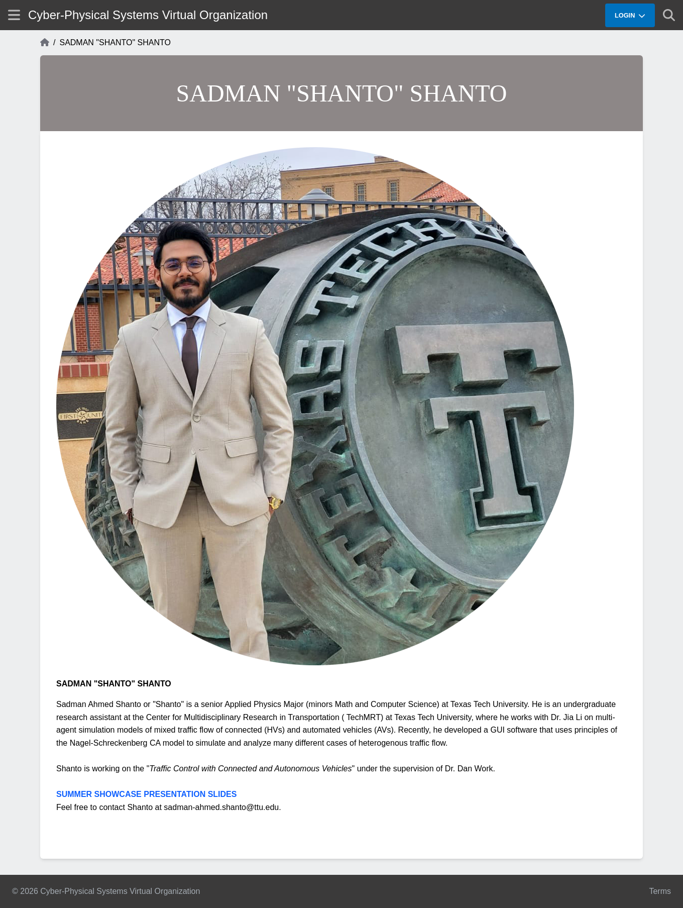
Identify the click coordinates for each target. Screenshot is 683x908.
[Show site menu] (14, 15)
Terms (660, 891)
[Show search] (669, 15)
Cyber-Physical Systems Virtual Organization (148, 15)
